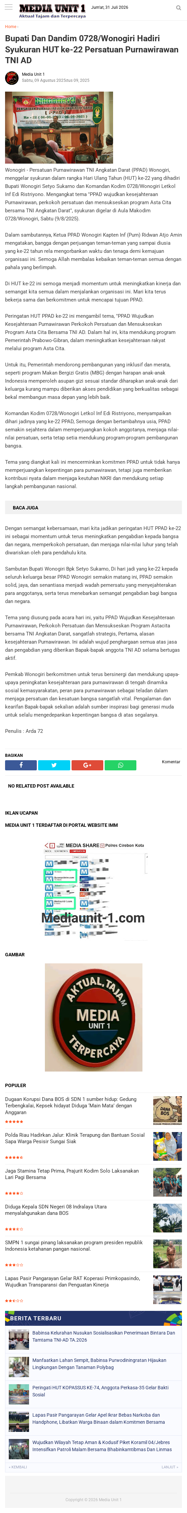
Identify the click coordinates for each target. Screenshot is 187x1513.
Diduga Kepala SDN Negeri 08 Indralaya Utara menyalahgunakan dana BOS (56, 1210)
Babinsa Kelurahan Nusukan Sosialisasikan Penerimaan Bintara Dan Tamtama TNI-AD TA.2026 (103, 1336)
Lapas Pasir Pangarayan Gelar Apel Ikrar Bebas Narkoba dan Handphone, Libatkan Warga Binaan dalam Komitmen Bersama (98, 1418)
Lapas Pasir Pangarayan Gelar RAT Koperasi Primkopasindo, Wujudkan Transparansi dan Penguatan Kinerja (72, 1281)
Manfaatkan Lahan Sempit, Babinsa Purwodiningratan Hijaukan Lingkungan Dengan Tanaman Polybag (99, 1364)
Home (10, 26)
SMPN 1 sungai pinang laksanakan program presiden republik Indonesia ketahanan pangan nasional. (74, 1246)
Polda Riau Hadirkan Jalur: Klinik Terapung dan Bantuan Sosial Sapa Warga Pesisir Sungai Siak (75, 1138)
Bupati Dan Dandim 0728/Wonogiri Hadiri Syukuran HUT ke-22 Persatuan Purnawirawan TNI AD (92, 49)
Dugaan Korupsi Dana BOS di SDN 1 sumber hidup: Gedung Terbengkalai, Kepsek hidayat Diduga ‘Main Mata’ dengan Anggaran (70, 1105)
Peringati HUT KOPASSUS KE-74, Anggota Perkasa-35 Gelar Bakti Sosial (100, 1391)
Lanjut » (170, 1467)
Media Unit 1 (110, 1499)
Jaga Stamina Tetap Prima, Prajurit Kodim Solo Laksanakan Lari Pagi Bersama (72, 1174)
